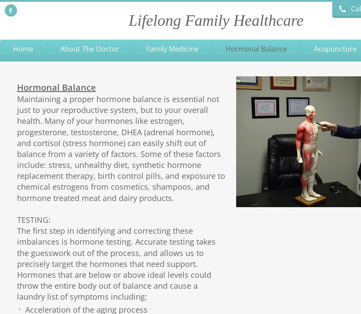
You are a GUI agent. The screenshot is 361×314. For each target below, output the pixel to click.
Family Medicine (172, 49)
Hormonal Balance (256, 49)
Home (23, 49)
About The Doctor (89, 49)
